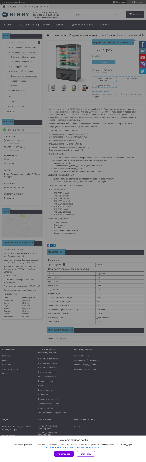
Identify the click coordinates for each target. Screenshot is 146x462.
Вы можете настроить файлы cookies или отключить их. (72, 447)
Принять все (64, 454)
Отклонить (86, 454)
